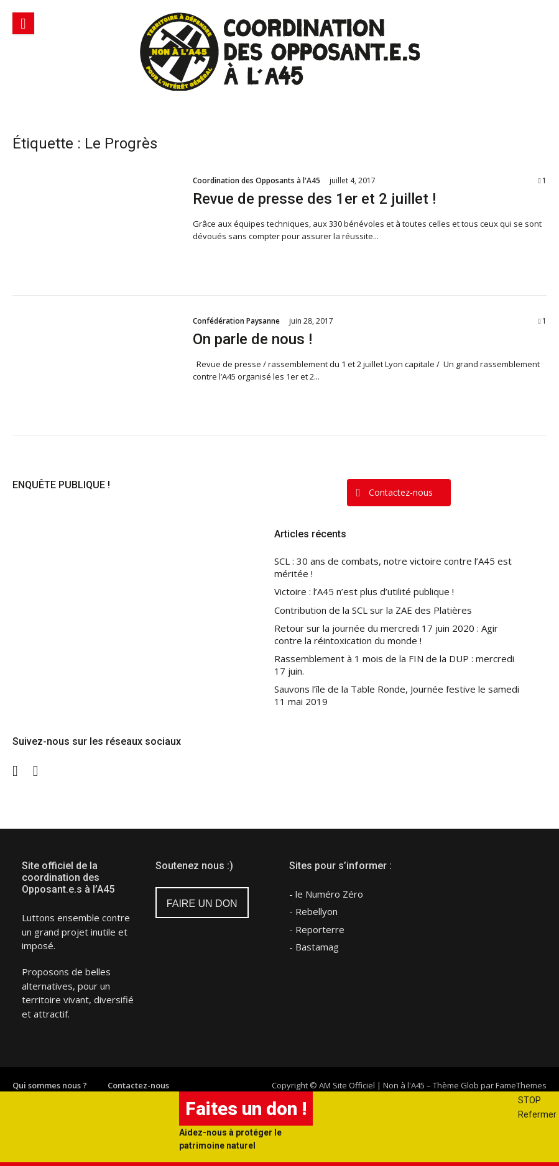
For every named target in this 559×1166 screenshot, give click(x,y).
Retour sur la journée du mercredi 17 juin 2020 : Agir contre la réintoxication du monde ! (386, 634)
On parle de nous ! (252, 339)
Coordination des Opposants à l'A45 (256, 180)
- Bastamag (314, 947)
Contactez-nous (138, 1085)
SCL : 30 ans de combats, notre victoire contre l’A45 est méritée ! (393, 567)
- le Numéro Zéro (326, 894)
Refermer (537, 1114)
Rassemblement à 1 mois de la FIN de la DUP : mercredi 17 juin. (394, 665)
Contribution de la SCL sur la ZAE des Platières (373, 610)
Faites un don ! (246, 1108)
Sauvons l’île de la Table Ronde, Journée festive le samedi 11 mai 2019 (396, 695)
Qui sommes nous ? (49, 1085)
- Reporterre (316, 929)
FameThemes (521, 1085)
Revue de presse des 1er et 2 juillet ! (314, 198)
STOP (529, 1100)
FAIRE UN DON (202, 903)
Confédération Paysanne (236, 321)
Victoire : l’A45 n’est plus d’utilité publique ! (364, 592)
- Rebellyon (313, 911)
